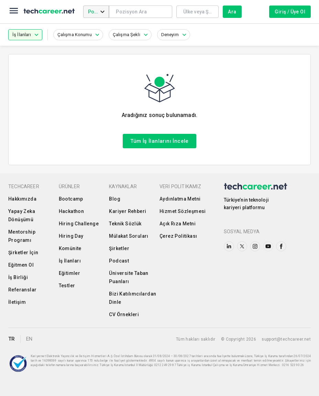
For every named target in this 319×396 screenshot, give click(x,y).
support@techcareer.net (286, 339)
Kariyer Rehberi (127, 211)
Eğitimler (69, 273)
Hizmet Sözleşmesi (183, 211)
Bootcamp (71, 199)
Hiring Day (71, 236)
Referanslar (22, 289)
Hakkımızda (22, 199)
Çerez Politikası (178, 236)
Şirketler (119, 248)
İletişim (17, 302)
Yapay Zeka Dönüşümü (21, 215)
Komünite (70, 248)
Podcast (119, 261)
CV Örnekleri (124, 314)
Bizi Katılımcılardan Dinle (132, 298)
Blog (114, 199)
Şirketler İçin (23, 252)
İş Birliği (18, 277)
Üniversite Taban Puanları (128, 277)
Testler (67, 285)
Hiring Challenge (79, 223)
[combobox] (140, 12)
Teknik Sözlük (125, 223)
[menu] (13, 12)
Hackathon (71, 211)
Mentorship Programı (21, 236)
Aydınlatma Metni (180, 199)
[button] (25, 34)
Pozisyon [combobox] (98, 11)
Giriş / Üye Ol (290, 11)
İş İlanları (70, 261)
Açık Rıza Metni (178, 223)
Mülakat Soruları (128, 236)
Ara (232, 11)
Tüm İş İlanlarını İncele (159, 141)
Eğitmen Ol (21, 265)
